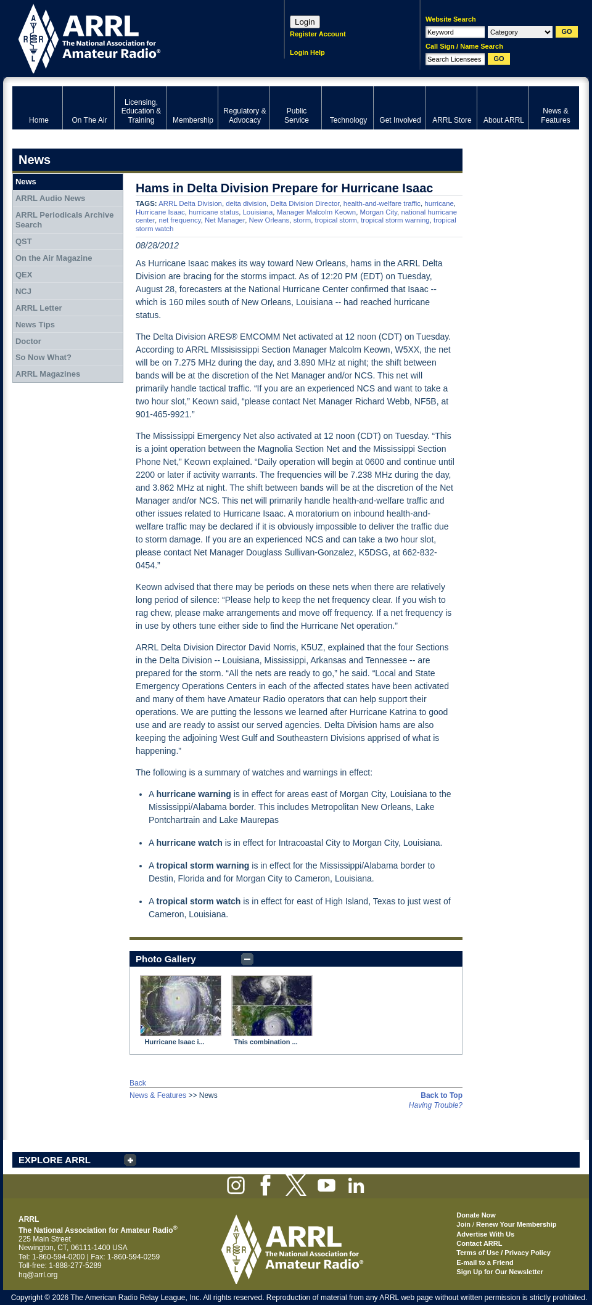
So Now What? (43, 357)
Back (138, 1083)
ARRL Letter (38, 308)
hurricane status (214, 212)
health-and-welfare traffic (382, 203)
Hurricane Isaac (160, 212)
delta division (246, 203)
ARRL (132, 37)
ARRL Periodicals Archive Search (64, 219)
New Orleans (269, 220)
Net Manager (225, 220)
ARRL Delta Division (190, 203)
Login (305, 22)
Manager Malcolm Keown (316, 212)
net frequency (179, 220)
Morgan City (379, 212)
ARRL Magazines (47, 373)
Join (463, 1224)
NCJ (23, 291)
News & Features (158, 1095)
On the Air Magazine (53, 258)
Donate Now (476, 1215)
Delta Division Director (304, 203)
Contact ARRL (479, 1243)
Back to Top (441, 1095)
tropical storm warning (395, 220)
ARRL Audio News (50, 198)
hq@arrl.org (38, 1274)
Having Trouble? (435, 1105)
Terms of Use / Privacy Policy (503, 1252)
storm (302, 220)
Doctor (28, 341)
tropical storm (335, 220)
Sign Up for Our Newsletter (499, 1271)
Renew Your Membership (516, 1224)
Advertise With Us (485, 1234)
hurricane (439, 203)
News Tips (35, 324)
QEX (23, 274)
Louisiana (258, 212)
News (25, 181)
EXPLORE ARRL (54, 1160)
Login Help (307, 52)
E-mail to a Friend (484, 1262)
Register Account (318, 34)
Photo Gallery (166, 959)
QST (23, 241)
